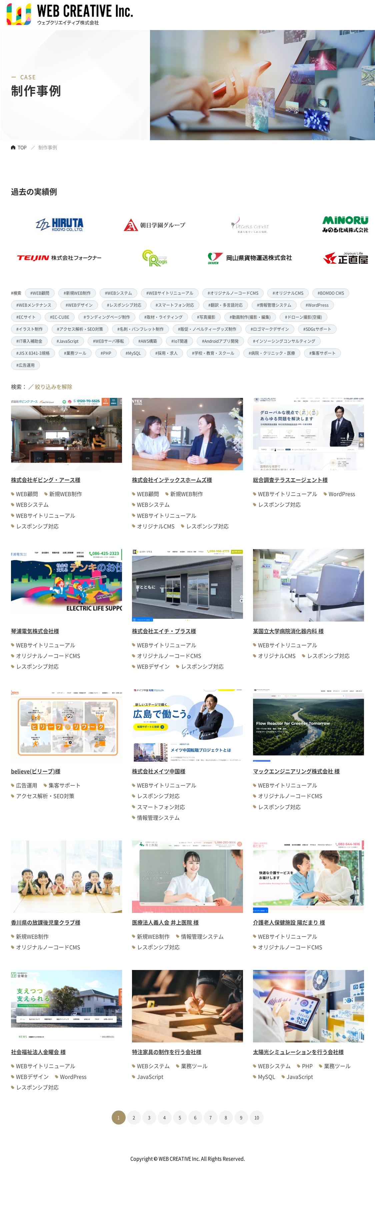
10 (256, 1117)
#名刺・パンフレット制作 (140, 329)
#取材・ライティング (163, 317)
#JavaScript (68, 341)
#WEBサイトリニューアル (169, 293)
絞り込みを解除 (53, 387)
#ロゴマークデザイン (270, 329)
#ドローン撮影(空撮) (303, 317)
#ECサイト (26, 317)
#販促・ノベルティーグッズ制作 (207, 329)
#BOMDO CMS (331, 293)
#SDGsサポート (317, 329)
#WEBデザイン (79, 305)
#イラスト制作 (29, 329)
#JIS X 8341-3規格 (33, 353)
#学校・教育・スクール (213, 353)
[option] (168, 241)
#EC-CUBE (59, 317)
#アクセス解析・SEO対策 (80, 329)
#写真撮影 (206, 317)
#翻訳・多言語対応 (225, 305)
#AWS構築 (147, 341)
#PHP (106, 353)
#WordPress (317, 305)
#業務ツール (75, 353)
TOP (22, 147)
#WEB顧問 (39, 293)
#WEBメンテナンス (33, 305)
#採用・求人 (166, 353)
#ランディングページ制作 (107, 317)
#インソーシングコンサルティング (284, 341)
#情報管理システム (274, 305)
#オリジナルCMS (288, 293)
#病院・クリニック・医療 (272, 353)
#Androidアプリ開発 (220, 341)
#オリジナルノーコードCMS (233, 293)
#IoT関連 (179, 341)
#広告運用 (25, 365)
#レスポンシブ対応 (124, 305)
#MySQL (133, 353)
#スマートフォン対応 (175, 305)
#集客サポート (322, 353)
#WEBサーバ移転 (108, 341)
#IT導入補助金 (29, 341)
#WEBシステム (118, 293)
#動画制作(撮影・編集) (250, 317)
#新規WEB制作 (77, 293)
